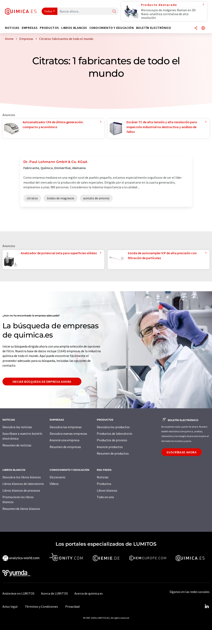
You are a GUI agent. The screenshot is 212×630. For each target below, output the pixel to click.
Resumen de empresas (65, 447)
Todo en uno (105, 497)
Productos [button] (49, 28)
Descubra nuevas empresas (68, 433)
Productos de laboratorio (114, 433)
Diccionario (57, 477)
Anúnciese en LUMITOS (18, 593)
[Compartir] (196, 28)
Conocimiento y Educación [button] (111, 28)
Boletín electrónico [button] (153, 28)
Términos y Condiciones (41, 606)
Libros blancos (107, 490)
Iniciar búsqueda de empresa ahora (42, 381)
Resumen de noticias (16, 445)
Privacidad (72, 606)
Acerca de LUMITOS (54, 593)
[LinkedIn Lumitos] (207, 606)
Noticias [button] (12, 28)
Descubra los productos (113, 427)
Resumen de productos (113, 453)
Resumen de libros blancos (21, 509)
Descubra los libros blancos (21, 477)
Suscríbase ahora (181, 452)
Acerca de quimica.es (88, 593)
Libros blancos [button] (74, 28)
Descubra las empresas (66, 427)
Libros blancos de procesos (21, 490)
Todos (48, 11)
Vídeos (54, 484)
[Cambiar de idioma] (203, 28)
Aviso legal (10, 606)
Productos (104, 484)
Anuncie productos (110, 447)
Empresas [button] (30, 28)
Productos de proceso (112, 440)
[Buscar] (114, 11)
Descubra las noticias (17, 427)
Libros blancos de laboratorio (23, 484)
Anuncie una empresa (64, 440)
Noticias (102, 477)
